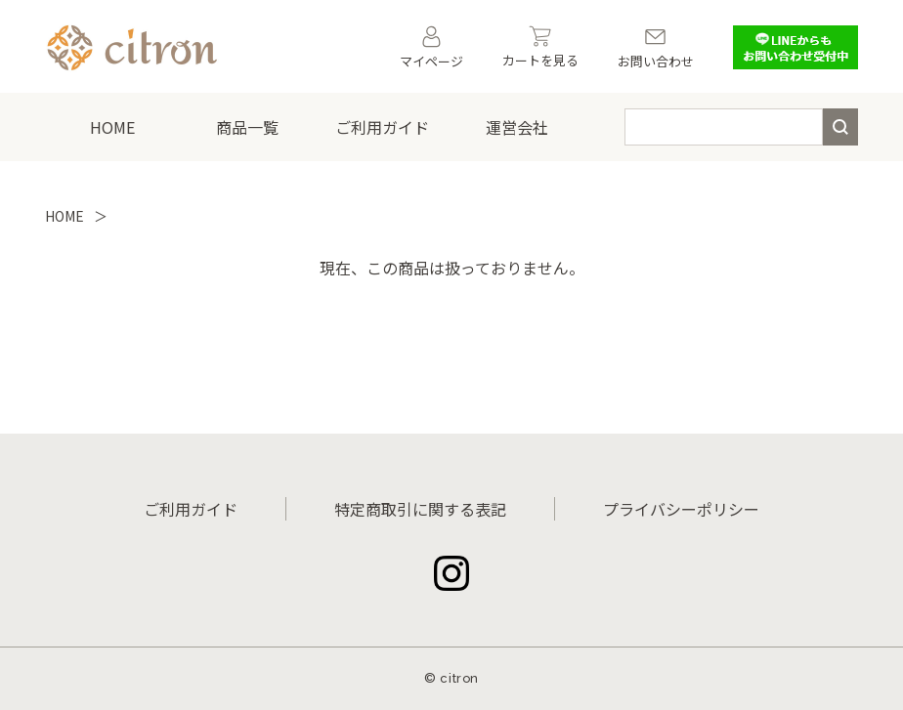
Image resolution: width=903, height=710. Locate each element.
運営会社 (517, 127)
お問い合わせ (656, 47)
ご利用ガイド (382, 127)
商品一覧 (247, 127)
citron (459, 678)
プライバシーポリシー (681, 509)
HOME (112, 127)
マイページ (431, 47)
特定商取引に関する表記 (420, 509)
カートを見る (540, 47)
